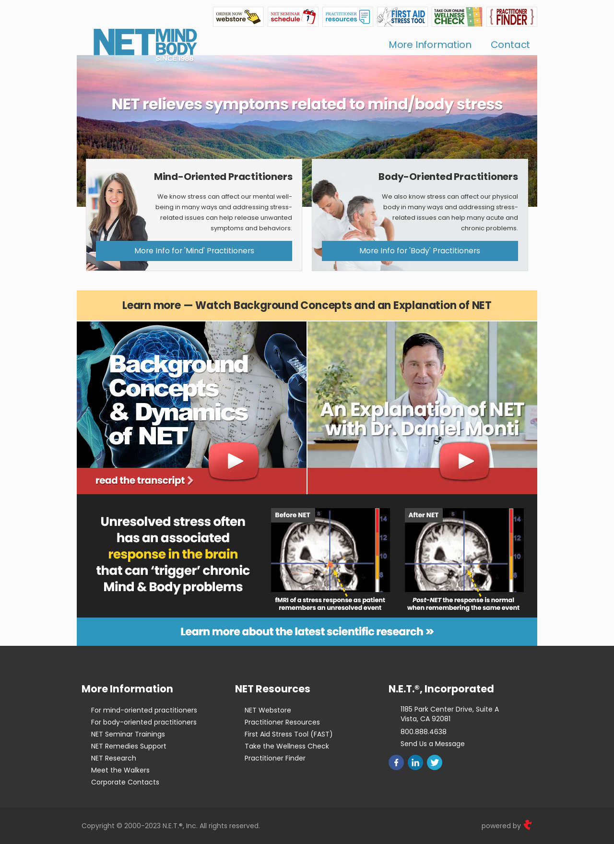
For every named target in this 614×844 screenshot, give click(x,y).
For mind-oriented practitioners (144, 710)
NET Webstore (268, 710)
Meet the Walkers (120, 770)
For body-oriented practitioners (144, 722)
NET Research (113, 758)
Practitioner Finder (275, 758)
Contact (511, 44)
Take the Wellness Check (287, 746)
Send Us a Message (433, 744)
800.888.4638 (424, 732)
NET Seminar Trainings (128, 734)
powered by (507, 826)
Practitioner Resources (282, 722)
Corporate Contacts (125, 782)
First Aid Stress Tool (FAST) (289, 734)
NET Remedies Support (128, 746)
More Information (430, 44)
